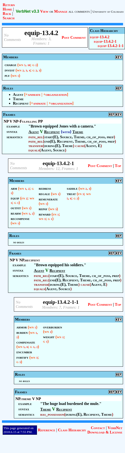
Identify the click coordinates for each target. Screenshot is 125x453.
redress (45, 188)
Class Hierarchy (72, 430)
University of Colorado (108, 11)
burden (22, 332)
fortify (22, 357)
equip (15, 198)
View (44, 11)
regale (44, 194)
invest (10, 70)
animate (34, 94)
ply (7, 75)
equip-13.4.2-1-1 (111, 46)
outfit (16, 208)
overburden (52, 327)
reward (45, 214)
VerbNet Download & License (104, 430)
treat (71, 194)
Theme (18, 99)
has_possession (52, 414)
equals (33, 150)
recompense (20, 219)
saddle (72, 188)
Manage (61, 11)
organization (56, 94)
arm (14, 188)
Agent (18, 94)
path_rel (35, 137)
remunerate (48, 199)
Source (66, 137)
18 (28, 65)
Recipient (21, 103)
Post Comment (74, 37)
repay (43, 209)
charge (10, 65)
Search (9, 18)
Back (7, 13)
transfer (35, 146)
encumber (24, 352)
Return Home (9, 7)
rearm (16, 213)
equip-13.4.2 (99, 37)
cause (79, 146)
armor (22, 327)
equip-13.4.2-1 (105, 41)
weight (48, 337)
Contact (98, 428)
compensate (26, 342)
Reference (46, 430)
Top (118, 166)
